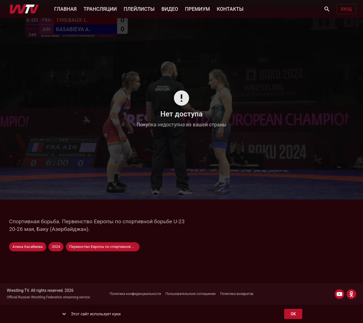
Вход (346, 9)
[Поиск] (327, 9)
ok (293, 314)
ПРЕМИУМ (197, 8)
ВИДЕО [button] (170, 8)
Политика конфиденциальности (135, 294)
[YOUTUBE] (339, 294)
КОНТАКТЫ (230, 8)
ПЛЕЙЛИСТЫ (139, 8)
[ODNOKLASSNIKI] (351, 294)
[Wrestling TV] (24, 9)
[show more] (64, 314)
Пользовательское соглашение (191, 294)
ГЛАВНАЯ (65, 8)
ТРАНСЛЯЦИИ (100, 8)
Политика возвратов (236, 294)
